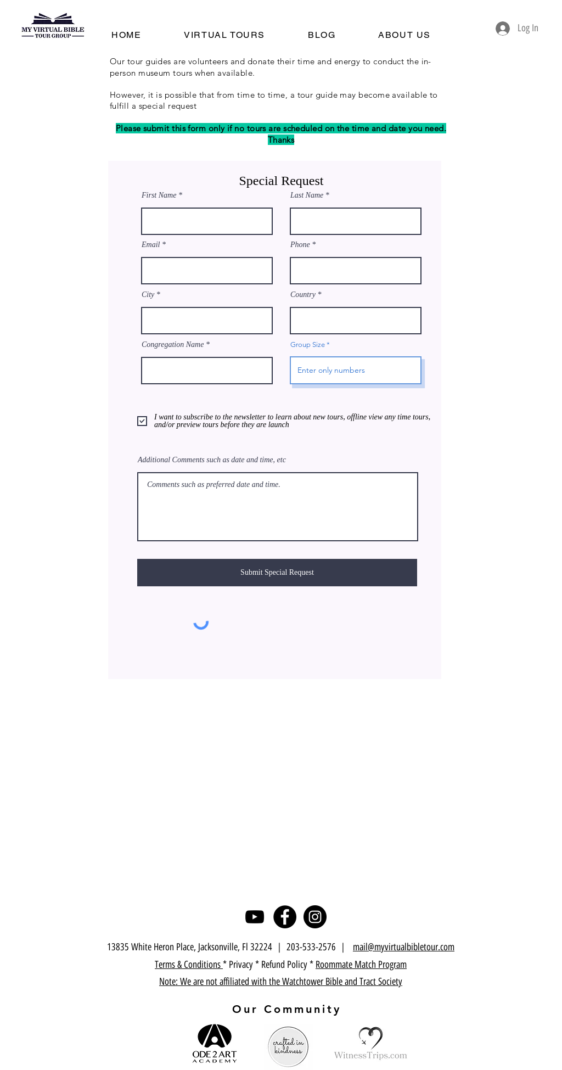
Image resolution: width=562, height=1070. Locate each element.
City (148, 295)
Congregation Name (173, 345)
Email (151, 245)
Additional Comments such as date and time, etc (212, 460)
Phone (300, 245)
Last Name (306, 195)
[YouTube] (254, 916)
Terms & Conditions (189, 965)
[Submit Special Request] (277, 572)
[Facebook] (284, 916)
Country (303, 295)
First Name (159, 195)
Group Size (307, 344)
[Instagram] (315, 916)
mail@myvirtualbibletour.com (403, 947)
